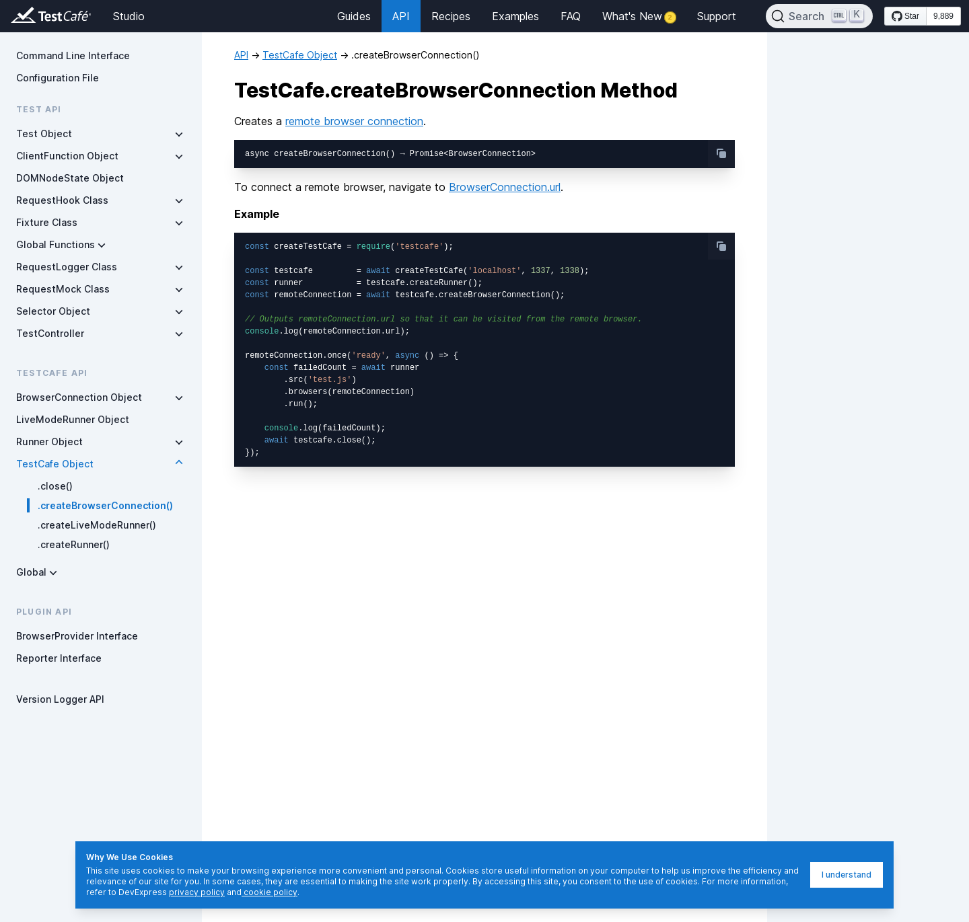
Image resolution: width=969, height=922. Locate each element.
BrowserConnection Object (79, 397)
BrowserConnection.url (505, 187)
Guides (354, 16)
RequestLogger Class (66, 266)
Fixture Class (46, 222)
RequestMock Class (63, 289)
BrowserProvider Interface (77, 636)
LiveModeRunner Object (72, 419)
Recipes (450, 16)
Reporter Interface (59, 658)
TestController (50, 333)
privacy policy (197, 892)
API (401, 16)
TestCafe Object (55, 463)
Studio (129, 16)
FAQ (571, 16)
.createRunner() (74, 544)
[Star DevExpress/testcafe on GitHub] (905, 16)
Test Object (44, 133)
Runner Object (49, 441)
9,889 (943, 16)
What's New (639, 16)
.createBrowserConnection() (105, 505)
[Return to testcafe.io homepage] (24, 16)
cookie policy (269, 892)
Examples (515, 16)
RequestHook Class (62, 200)
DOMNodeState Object (70, 178)
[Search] (819, 16)
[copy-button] (721, 153)
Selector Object (53, 311)
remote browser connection (354, 121)
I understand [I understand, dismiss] (846, 875)
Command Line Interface (73, 55)
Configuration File (57, 77)
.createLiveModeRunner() (97, 525)
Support (716, 16)
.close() (55, 486)
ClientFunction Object (67, 155)
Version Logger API (60, 699)
